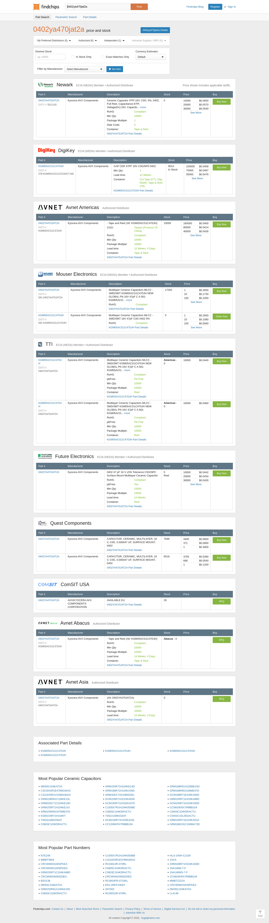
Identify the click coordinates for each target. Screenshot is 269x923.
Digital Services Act (174, 909)
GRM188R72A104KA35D (120, 790)
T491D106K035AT (51, 819)
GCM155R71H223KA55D (120, 799)
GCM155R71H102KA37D (120, 803)
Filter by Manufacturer (50, 68)
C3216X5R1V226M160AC (56, 794)
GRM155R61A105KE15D (55, 889)
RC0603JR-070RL (115, 893)
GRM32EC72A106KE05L (120, 794)
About (70, 909)
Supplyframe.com (150, 918)
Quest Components (67, 523)
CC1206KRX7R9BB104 (119, 824)
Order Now (221, 316)
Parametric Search (112, 909)
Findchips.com (46, 6)
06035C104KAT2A (180, 889)
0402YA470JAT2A (48, 100)
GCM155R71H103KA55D (184, 803)
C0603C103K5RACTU (54, 824)
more (143, 107)
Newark (85, 84)
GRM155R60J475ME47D (55, 811)
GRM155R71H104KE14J (55, 807)
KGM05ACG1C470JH (51, 166)
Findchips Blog (195, 6)
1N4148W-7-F (178, 868)
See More (196, 112)
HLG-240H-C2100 (180, 855)
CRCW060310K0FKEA (54, 863)
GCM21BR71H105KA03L (120, 819)
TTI (75, 344)
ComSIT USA (65, 584)
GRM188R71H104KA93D (184, 863)
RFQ (221, 601)
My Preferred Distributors (54, 40)
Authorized (88, 40)
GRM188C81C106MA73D (185, 824)
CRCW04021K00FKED (54, 868)
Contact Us (57, 909)
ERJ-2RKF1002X (115, 884)
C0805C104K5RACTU (118, 811)
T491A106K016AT (115, 815)
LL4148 (174, 893)
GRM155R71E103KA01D (184, 819)
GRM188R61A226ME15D (185, 786)
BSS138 (45, 880)
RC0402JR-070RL (115, 863)
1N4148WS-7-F (179, 872)
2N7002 (109, 889)
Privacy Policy (132, 909)
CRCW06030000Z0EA (54, 876)
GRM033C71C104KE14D (55, 803)
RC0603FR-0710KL (116, 880)
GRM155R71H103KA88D (184, 799)
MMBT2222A (177, 880)
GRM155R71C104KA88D (55, 872)
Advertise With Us (135, 912)
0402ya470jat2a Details (155, 30)
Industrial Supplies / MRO (150, 40)
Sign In (232, 6)
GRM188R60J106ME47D (184, 790)
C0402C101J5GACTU (183, 815)
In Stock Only (81, 56)
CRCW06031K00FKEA (183, 884)
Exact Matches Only (115, 56)
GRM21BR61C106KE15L (55, 799)
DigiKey (86, 150)
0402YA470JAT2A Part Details (124, 133)
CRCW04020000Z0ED (118, 876)
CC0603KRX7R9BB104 (183, 807)
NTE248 (45, 855)
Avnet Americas (83, 207)
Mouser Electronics (97, 274)
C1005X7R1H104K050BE (120, 807)
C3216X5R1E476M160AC (56, 790)
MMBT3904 (47, 859)
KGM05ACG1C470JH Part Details (133, 190)
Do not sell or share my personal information (211, 909)
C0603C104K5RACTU (183, 811)
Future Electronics (96, 456)
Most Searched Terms (87, 909)
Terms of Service (152, 909)
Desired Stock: (50, 55)
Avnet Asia (78, 682)
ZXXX (173, 859)
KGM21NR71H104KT (53, 815)
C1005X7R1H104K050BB (120, 855)
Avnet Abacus (79, 623)
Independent (115, 40)
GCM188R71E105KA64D (184, 794)
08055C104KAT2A (51, 786)
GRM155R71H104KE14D (120, 786)
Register (215, 6)
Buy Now (221, 101)
